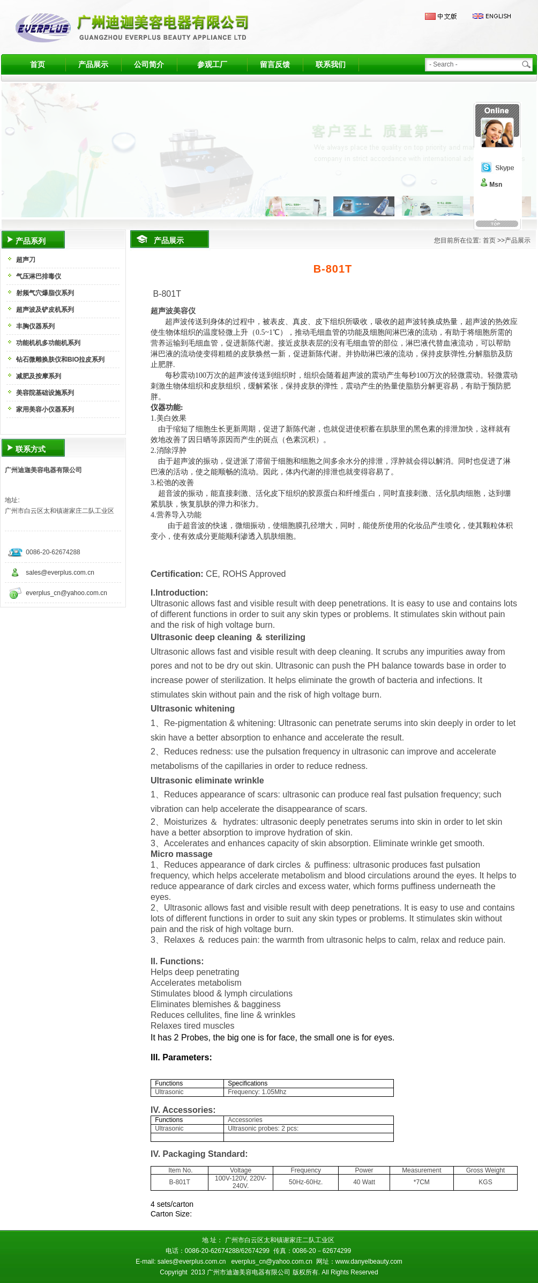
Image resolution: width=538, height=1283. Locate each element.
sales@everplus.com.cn (60, 572)
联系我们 (331, 64)
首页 (37, 64)
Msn (495, 184)
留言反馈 (275, 64)
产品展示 (93, 64)
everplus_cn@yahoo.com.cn (66, 593)
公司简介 (149, 64)
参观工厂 (212, 64)
